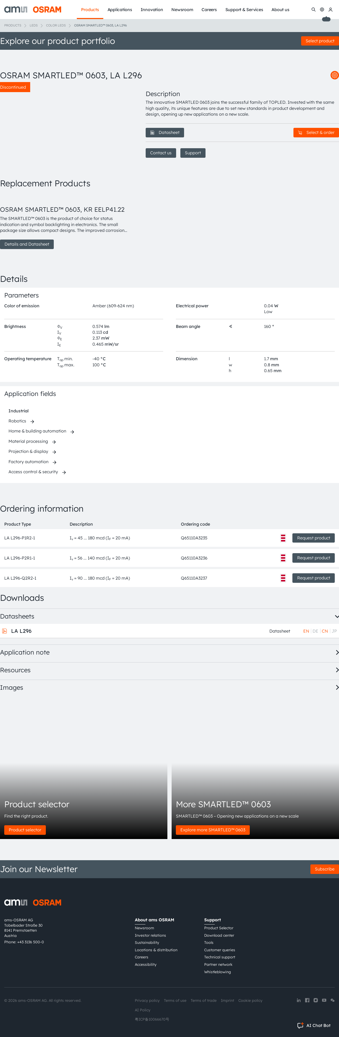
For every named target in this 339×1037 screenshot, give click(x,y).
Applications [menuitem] (120, 9)
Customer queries (219, 950)
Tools (208, 942)
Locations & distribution (156, 950)
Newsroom (144, 928)
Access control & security (33, 471)
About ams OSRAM (154, 919)
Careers (141, 957)
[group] (66, 221)
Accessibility (146, 964)
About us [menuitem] (280, 9)
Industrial (18, 410)
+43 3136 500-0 (30, 942)
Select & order (316, 132)
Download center (219, 935)
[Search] (313, 9)
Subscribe (324, 869)
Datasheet (165, 132)
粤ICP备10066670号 (152, 1019)
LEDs (34, 25)
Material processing (28, 441)
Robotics (17, 420)
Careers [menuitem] (209, 9)
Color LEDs (56, 25)
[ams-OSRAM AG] (32, 9)
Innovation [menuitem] (152, 9)
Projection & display (28, 451)
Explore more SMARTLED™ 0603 (212, 829)
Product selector (25, 829)
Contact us (161, 152)
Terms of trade (204, 1000)
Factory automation (28, 461)
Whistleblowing (217, 972)
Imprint (227, 1000)
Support (193, 152)
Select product (320, 40)
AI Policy (142, 1010)
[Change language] (322, 9)
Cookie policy (250, 1000)
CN (325, 631)
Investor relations (150, 935)
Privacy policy (147, 1000)
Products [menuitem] (90, 9)
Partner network (218, 964)
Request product (313, 537)
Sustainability (147, 942)
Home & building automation (37, 431)
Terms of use (175, 1000)
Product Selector (218, 928)
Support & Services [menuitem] (244, 9)
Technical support (219, 957)
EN (306, 631)
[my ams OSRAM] (330, 9)
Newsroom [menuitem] (182, 9)
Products (12, 25)
